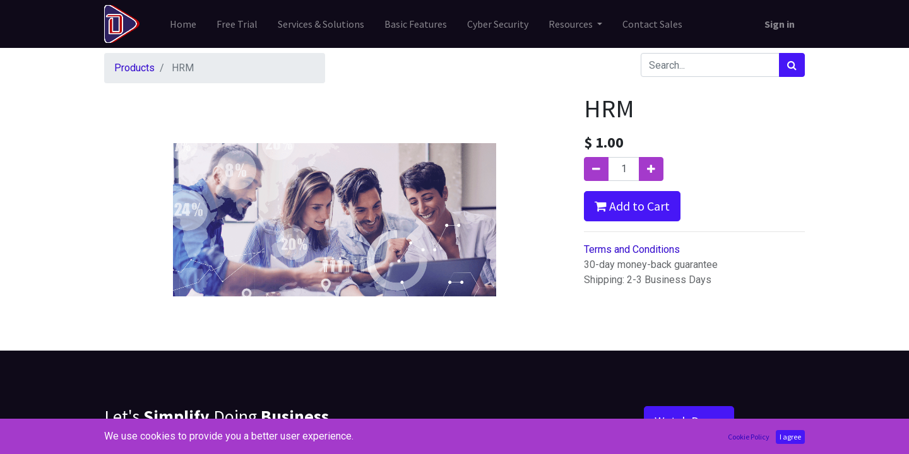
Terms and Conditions (632, 249)
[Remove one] (596, 169)
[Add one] (651, 169)
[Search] (792, 65)
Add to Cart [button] (632, 206)
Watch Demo (689, 421)
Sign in (779, 24)
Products (134, 68)
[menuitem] (183, 24)
